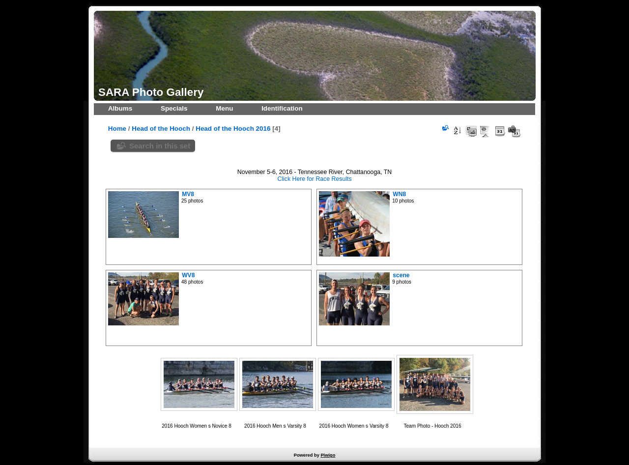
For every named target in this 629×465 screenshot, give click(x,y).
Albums (120, 108)
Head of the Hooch (161, 128)
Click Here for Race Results (314, 178)
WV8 (188, 275)
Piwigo (327, 455)
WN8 (399, 194)
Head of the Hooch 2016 (233, 128)
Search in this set (159, 146)
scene (401, 275)
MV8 (188, 194)
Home (117, 128)
